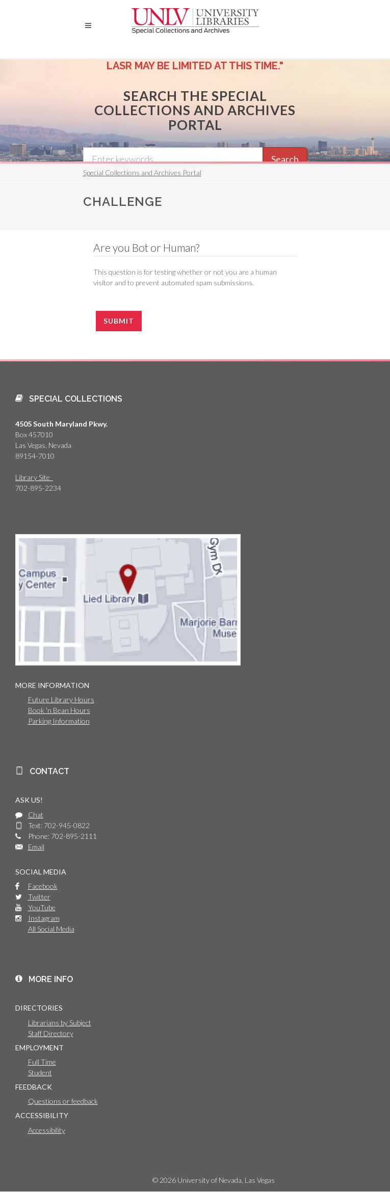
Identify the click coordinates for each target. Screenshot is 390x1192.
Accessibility (46, 1130)
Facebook (43, 886)
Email (36, 846)
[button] (88, 25)
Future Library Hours (61, 699)
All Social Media (51, 928)
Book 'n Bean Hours (59, 710)
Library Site (34, 477)
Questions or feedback (63, 1101)
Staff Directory (50, 1033)
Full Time (42, 1061)
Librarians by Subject (59, 1022)
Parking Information (59, 721)
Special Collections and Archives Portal (142, 172)
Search (285, 159)
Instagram (44, 918)
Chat (35, 814)
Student (40, 1072)
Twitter (39, 896)
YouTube (42, 907)
